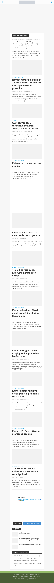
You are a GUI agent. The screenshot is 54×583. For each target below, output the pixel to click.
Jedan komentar (25, 359)
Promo (14, 120)
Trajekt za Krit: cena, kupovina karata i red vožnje (24, 272)
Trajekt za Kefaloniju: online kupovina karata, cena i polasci (25, 471)
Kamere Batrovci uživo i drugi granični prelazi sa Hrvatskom (25, 393)
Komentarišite (28, 91)
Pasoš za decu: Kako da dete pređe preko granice (26, 234)
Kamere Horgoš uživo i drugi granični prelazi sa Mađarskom (25, 353)
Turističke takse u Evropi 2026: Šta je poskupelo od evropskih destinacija (29, 539)
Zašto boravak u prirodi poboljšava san (30, 544)
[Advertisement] (27, 18)
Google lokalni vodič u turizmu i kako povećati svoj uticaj (29, 532)
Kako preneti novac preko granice (26, 164)
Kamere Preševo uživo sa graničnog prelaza (26, 432)
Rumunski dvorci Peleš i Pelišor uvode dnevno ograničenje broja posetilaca (26, 559)
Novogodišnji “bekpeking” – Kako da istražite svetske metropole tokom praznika (27, 84)
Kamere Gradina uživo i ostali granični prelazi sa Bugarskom (25, 313)
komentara (24, 278)
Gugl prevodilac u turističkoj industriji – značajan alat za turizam (25, 125)
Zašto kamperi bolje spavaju (33, 556)
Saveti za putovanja (18, 77)
